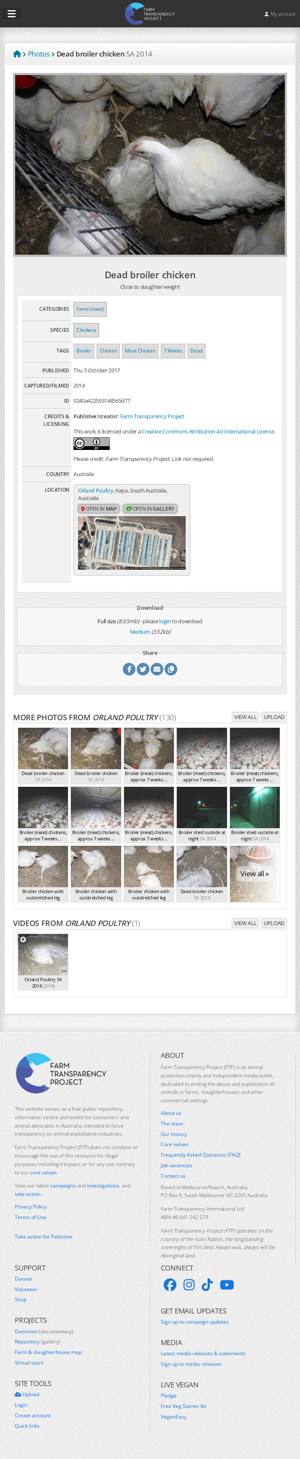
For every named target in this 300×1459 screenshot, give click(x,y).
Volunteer (26, 1295)
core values (43, 1178)
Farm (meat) (90, 308)
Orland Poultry (95, 490)
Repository (37, 1347)
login (164, 627)
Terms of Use (30, 1223)
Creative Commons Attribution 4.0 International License (208, 431)
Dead (196, 350)
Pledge (169, 1401)
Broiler (84, 350)
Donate (23, 1284)
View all (245, 723)
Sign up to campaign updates (195, 1327)
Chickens (86, 330)
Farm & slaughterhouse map (48, 1358)
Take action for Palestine (44, 1242)
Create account (33, 1421)
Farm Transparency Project (152, 416)
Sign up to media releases (191, 1370)
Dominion (44, 1337)
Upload (274, 723)
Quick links (27, 1432)
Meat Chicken (140, 350)
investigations (103, 1191)
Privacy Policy (30, 1212)
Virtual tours (29, 1368)
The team (172, 1129)
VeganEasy (173, 1422)
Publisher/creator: (96, 416)
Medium (140, 637)
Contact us (173, 1182)
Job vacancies (176, 1171)
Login (21, 1411)
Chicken (108, 350)
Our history (174, 1140)
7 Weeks (173, 350)
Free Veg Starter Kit (183, 1412)
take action (28, 1199)
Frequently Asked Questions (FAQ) (201, 1161)
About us (171, 1119)
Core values (175, 1150)
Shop (21, 1305)
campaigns (63, 1191)
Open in (98, 509)
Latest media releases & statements (203, 1359)
